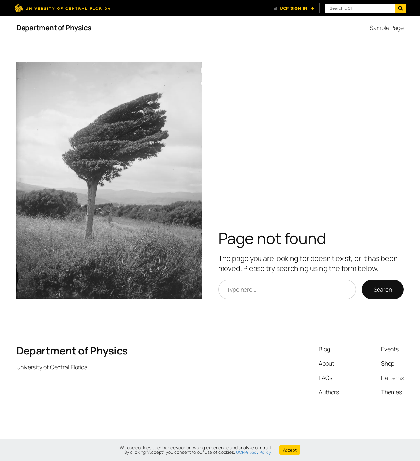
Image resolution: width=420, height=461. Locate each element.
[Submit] (400, 8)
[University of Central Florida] (62, 8)
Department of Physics (54, 28)
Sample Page (387, 28)
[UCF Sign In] (294, 8)
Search (383, 289)
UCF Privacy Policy (253, 452)
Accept (290, 450)
